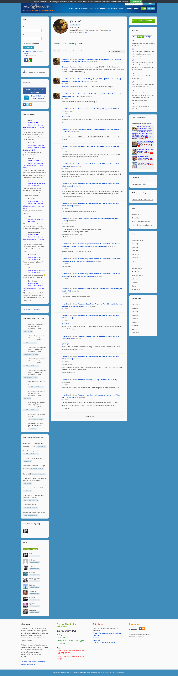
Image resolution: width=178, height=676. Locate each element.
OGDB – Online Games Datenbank (142, 225)
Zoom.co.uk (135, 333)
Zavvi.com (135, 326)
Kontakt (34, 662)
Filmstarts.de (135, 214)
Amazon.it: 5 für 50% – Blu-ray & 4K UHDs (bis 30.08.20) (97, 379)
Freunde (83, 51)
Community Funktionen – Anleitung (104, 642)
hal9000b (31, 324)
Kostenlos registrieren (29, 51)
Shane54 (31, 382)
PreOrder (84, 8)
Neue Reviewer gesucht (30, 451)
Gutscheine (96, 638)
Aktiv (29, 549)
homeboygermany (34, 579)
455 (82, 30)
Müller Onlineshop (137, 275)
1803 (110, 30)
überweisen (85, 32)
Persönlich (57, 51)
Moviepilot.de (136, 218)
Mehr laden (90, 416)
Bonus (136, 8)
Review (114, 8)
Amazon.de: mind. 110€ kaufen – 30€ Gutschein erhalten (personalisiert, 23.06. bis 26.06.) (143, 54)
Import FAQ (96, 640)
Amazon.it (135, 315)
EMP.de (134, 261)
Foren (81, 43)
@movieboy (65, 67)
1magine (32, 566)
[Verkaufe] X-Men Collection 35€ (33, 488)
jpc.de (133, 265)
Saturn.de (134, 282)
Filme (91, 8)
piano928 (32, 597)
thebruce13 (32, 560)
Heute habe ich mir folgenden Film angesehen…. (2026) (36, 326)
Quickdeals (75, 8)
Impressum (41, 662)
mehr (150, 123)
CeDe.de (134, 322)
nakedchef (32, 610)
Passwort (26, 35)
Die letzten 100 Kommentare (31, 309)
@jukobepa (65, 344)
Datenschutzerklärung (28, 664)
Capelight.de (135, 254)
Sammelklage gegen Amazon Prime (34, 512)
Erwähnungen (67, 51)
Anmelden (151, 8)
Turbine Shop (136, 289)
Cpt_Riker (32, 604)
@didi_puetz (66, 116)
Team (29, 662)
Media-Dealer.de (137, 268)
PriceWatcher (105, 8)
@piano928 (65, 323)
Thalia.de (134, 286)
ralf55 (31, 554)
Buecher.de (135, 251)
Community (128, 8)
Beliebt (35, 549)
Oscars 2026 (27, 474)
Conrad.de (135, 258)
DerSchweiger (32, 403)
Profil (64, 43)
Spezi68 (64, 59)
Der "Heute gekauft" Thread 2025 (33, 458)
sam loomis (32, 591)
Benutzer (26, 27)
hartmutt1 (32, 585)
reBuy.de (134, 279)
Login (144, 8)
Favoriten (76, 51)
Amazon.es (135, 308)
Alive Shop (135, 244)
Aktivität (57, 43)
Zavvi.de (134, 329)
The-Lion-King (32, 336)
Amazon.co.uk (136, 304)
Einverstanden (136, 2)
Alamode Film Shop (137, 240)
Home (68, 8)
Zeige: (109, 51)
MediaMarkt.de (136, 272)
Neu (25, 549)
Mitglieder (26, 543)
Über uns (24, 662)
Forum (120, 8)
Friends (72, 43)
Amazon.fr (135, 311)
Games (96, 8)
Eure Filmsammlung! (29, 505)
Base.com (135, 319)
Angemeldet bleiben (31, 43)
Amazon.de (135, 247)
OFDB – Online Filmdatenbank (141, 221)
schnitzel (31, 424)
